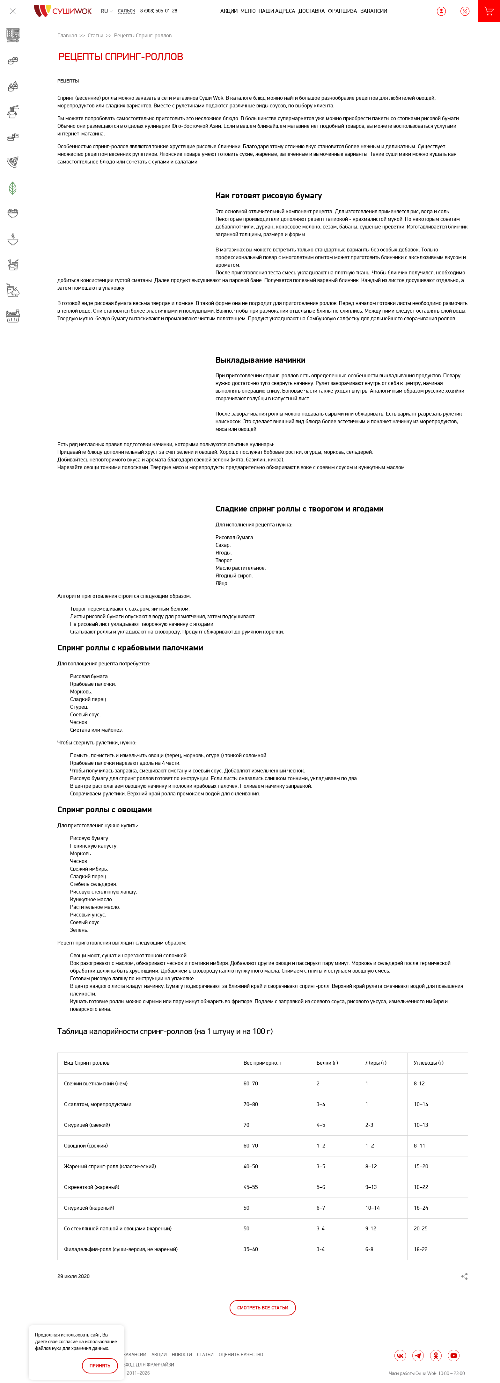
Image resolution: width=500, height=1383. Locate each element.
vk (400, 1355)
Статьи (205, 1355)
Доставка (311, 11)
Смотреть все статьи (262, 1308)
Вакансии (373, 11)
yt (454, 1355)
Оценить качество (241, 1355)
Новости (182, 1355)
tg (418, 1355)
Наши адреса (277, 11)
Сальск (126, 11)
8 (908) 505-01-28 (158, 11)
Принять (100, 1366)
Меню (248, 11)
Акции (229, 11)
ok (436, 1355)
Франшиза (342, 11)
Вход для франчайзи (148, 1365)
